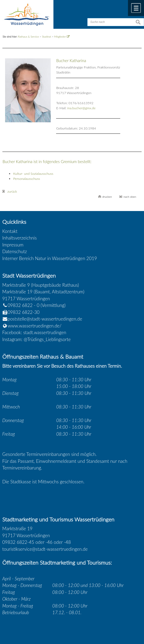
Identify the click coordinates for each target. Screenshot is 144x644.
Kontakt (10, 231)
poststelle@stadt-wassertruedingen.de (45, 319)
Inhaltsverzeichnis (19, 238)
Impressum (13, 245)
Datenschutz (14, 251)
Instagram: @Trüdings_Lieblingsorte (36, 339)
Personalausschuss (26, 179)
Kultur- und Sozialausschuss (33, 174)
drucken (107, 196)
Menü (136, 8)
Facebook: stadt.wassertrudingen (34, 332)
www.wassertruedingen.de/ (35, 326)
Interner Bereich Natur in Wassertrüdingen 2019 (49, 258)
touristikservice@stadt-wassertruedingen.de (45, 549)
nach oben (129, 196)
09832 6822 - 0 (21, 305)
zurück (9, 191)
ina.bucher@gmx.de (81, 108)
